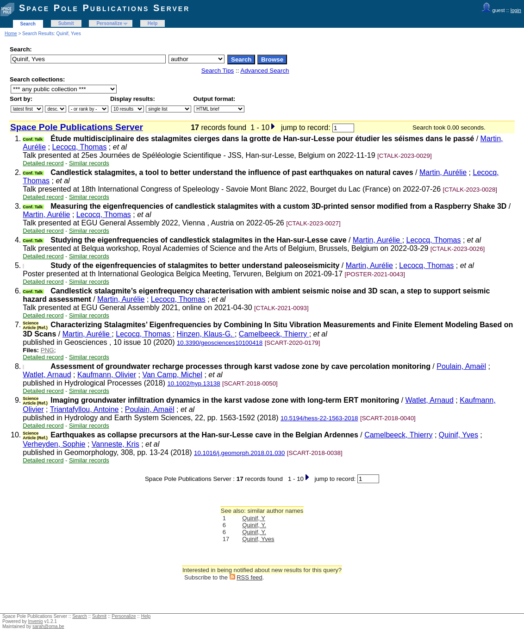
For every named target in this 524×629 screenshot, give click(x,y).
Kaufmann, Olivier (106, 375)
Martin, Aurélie (443, 172)
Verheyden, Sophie (54, 444)
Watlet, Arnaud (47, 375)
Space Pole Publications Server (104, 8)
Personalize (109, 23)
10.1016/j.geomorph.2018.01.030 (239, 452)
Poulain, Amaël (461, 366)
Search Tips (217, 70)
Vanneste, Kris (115, 444)
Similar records (89, 163)
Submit (66, 23)
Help (153, 23)
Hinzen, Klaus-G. (206, 334)
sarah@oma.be (48, 626)
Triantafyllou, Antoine (84, 409)
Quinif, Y (253, 518)
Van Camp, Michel (172, 375)
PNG (47, 350)
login (516, 10)
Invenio (35, 621)
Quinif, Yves (458, 435)
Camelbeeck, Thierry (274, 334)
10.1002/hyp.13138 (193, 383)
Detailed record (43, 163)
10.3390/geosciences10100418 (219, 342)
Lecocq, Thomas (79, 147)
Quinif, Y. (254, 525)
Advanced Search (264, 70)
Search (28, 23)
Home (11, 33)
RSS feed (249, 577)
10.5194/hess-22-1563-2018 (319, 418)
